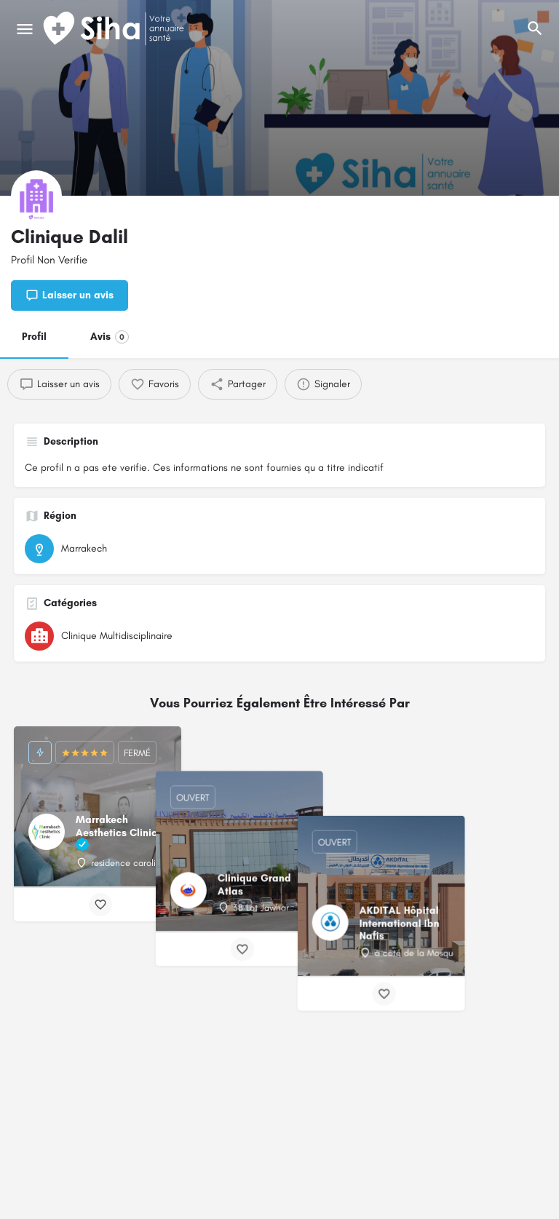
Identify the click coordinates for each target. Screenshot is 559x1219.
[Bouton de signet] (100, 904)
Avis (109, 337)
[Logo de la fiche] (36, 195)
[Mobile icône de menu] (25, 29)
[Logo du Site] (115, 29)
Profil (34, 336)
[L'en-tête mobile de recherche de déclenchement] (535, 28)
